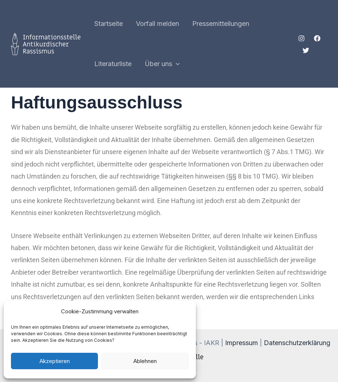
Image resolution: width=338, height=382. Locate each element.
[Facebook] (317, 38)
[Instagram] (301, 38)
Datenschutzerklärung (297, 343)
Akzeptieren (54, 361)
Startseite (108, 23)
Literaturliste (113, 64)
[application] (176, 64)
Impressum (241, 343)
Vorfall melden (157, 23)
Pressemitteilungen (220, 23)
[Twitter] (306, 50)
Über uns (162, 64)
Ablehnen (145, 361)
